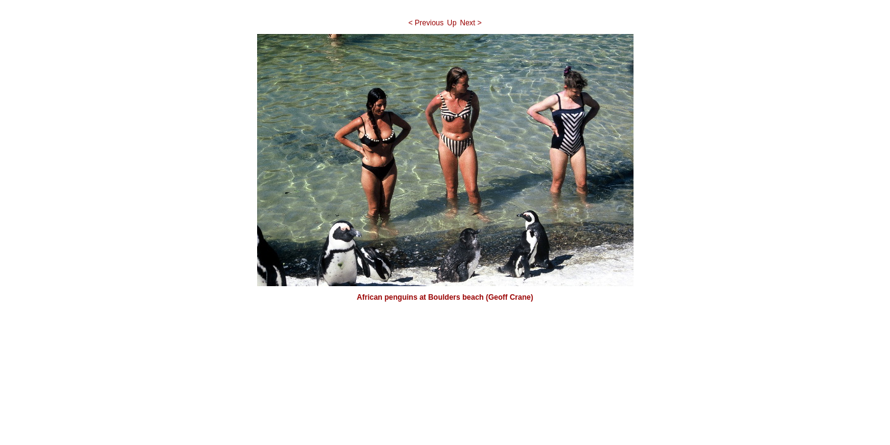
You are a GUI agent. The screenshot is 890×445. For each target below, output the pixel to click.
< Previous (426, 23)
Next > (470, 23)
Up (451, 23)
